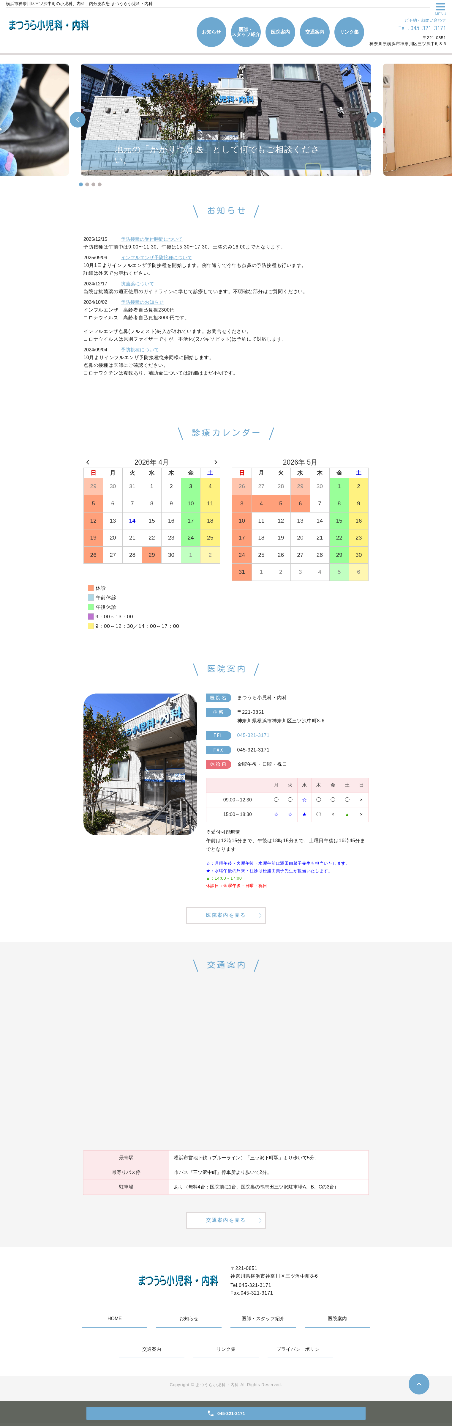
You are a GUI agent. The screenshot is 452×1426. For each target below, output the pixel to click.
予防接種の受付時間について (152, 239)
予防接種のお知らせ (142, 302)
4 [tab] (100, 184)
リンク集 (349, 31)
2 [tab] (87, 184)
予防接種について (140, 349)
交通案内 (314, 31)
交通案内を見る (226, 1222)
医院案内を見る (226, 916)
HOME (115, 1321)
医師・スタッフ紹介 (246, 32)
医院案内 (280, 31)
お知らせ (211, 31)
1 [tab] (81, 184)
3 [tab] (93, 184)
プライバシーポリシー (300, 1352)
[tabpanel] (226, 120)
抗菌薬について (137, 283)
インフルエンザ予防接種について (156, 257)
